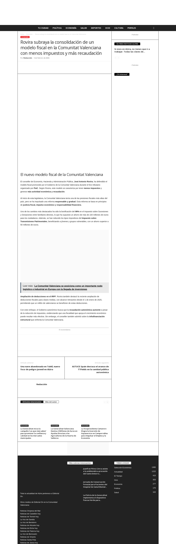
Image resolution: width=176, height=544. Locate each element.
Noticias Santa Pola (28, 502)
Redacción (27, 58)
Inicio (22, 34)
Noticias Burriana (27, 517)
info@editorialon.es (39, 525)
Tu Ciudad (43, 28)
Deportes (96, 28)
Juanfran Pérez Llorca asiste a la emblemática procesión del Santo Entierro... (95, 433)
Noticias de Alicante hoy (29, 488)
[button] (154, 28)
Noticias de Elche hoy (29, 491)
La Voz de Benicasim (28, 496)
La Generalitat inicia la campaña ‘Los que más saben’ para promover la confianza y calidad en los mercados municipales (33, 396)
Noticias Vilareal (26, 508)
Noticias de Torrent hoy (29, 479)
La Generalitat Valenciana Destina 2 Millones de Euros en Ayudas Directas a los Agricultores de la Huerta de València (64, 396)
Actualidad (118, 434)
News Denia (25, 514)
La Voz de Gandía (27, 482)
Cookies (119, 538)
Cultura (118, 28)
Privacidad (109, 538)
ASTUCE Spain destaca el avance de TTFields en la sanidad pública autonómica (90, 332)
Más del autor (51, 364)
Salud (84, 28)
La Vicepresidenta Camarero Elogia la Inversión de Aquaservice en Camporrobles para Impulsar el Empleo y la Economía (94, 396)
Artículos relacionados (32, 364)
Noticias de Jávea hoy (29, 505)
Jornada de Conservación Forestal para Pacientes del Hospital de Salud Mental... (95, 447)
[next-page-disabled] (118, 57)
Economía (71, 28)
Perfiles (132, 28)
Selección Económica (122, 430)
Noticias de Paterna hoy (29, 494)
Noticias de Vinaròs (28, 499)
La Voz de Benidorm (28, 485)
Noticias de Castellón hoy (30, 476)
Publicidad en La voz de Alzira (135, 538)
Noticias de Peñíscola (29, 520)
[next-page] (107, 364)
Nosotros (152, 538)
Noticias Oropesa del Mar (30, 473)
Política (57, 28)
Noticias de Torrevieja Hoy (30, 511)
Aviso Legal (98, 538)
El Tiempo (118, 438)
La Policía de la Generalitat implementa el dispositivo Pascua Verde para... (95, 460)
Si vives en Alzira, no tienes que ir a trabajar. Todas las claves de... (132, 50)
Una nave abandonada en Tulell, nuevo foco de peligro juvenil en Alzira (40, 330)
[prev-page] (104, 364)
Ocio (107, 28)
